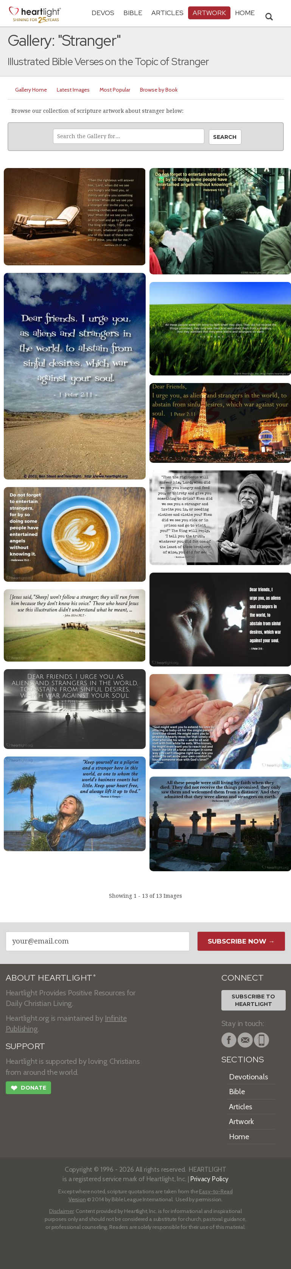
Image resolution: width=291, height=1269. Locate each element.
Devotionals (248, 1076)
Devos (103, 12)
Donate (28, 1089)
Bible (132, 12)
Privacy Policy (209, 1179)
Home (239, 1136)
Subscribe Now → (241, 941)
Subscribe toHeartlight (253, 1000)
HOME (245, 12)
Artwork (209, 12)
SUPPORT (25, 1046)
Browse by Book (158, 89)
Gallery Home (31, 89)
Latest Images (73, 89)
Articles (167, 12)
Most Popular (115, 89)
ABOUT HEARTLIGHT (51, 977)
